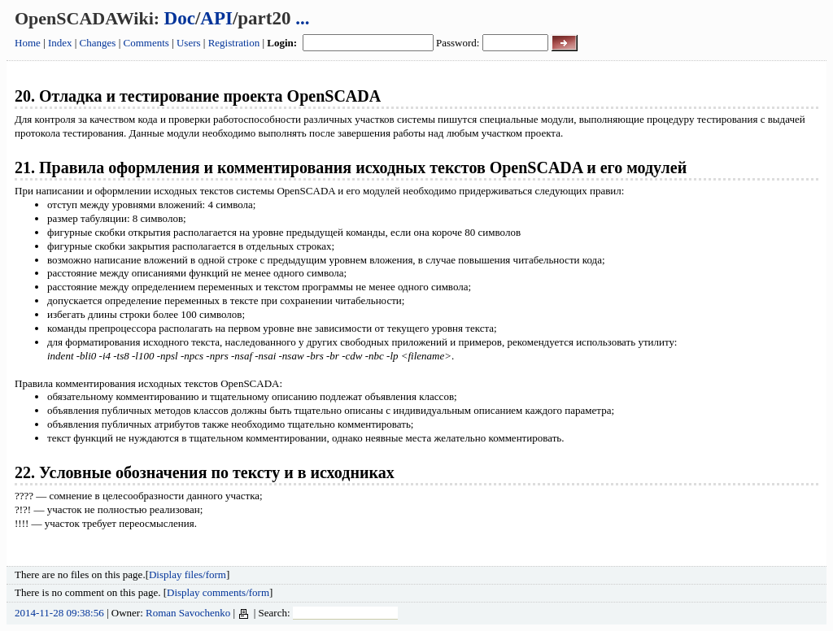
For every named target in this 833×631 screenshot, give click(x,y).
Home (28, 43)
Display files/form (187, 574)
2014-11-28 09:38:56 (59, 613)
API (216, 18)
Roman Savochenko (188, 613)
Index (60, 43)
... (302, 18)
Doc (179, 18)
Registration (234, 43)
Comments (146, 43)
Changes (98, 43)
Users (189, 43)
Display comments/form (218, 592)
